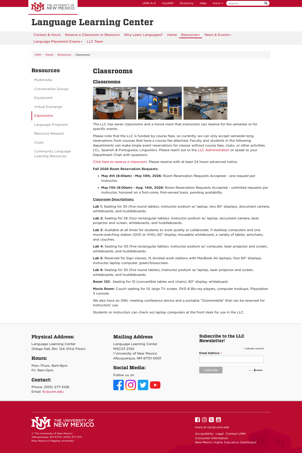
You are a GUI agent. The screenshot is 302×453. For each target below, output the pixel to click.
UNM (38, 54)
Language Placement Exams (58, 42)
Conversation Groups (51, 89)
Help (203, 3)
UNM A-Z (149, 3)
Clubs (39, 142)
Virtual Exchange (48, 107)
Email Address (210, 353)
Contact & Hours (47, 35)
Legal (220, 433)
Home (172, 35)
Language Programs (51, 125)
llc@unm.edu (53, 392)
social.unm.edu (218, 427)
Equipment (43, 98)
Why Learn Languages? (143, 35)
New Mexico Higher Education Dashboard (225, 442)
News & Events (217, 35)
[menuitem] (47, 34)
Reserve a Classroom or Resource (92, 35)
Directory (187, 3)
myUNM (167, 3)
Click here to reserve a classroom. (120, 162)
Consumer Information (211, 438)
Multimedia (43, 80)
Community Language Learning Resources (52, 153)
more (218, 3)
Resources (190, 35)
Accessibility (204, 433)
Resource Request (49, 133)
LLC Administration (213, 150)
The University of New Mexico (53, 7)
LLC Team (95, 41)
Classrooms (43, 116)
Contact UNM (236, 433)
